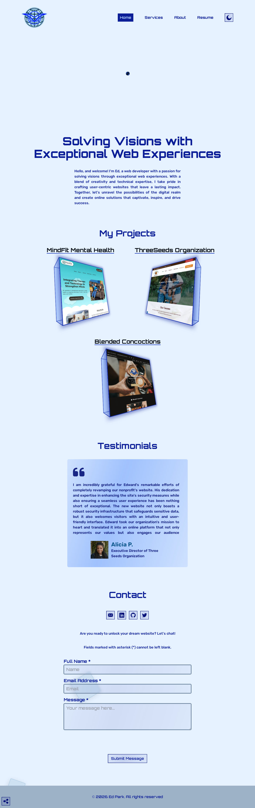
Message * (127, 713)
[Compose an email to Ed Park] (110, 615)
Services (154, 17)
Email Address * (127, 686)
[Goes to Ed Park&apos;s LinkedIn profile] (122, 615)
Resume (205, 17)
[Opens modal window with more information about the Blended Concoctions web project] (128, 341)
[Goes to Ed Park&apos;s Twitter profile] (144, 615)
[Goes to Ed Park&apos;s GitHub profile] (133, 615)
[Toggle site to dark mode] (229, 17)
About (180, 17)
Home (125, 17)
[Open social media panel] (6, 801)
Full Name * (127, 666)
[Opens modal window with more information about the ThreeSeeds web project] (174, 250)
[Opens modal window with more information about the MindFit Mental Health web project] (80, 250)
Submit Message (127, 758)
